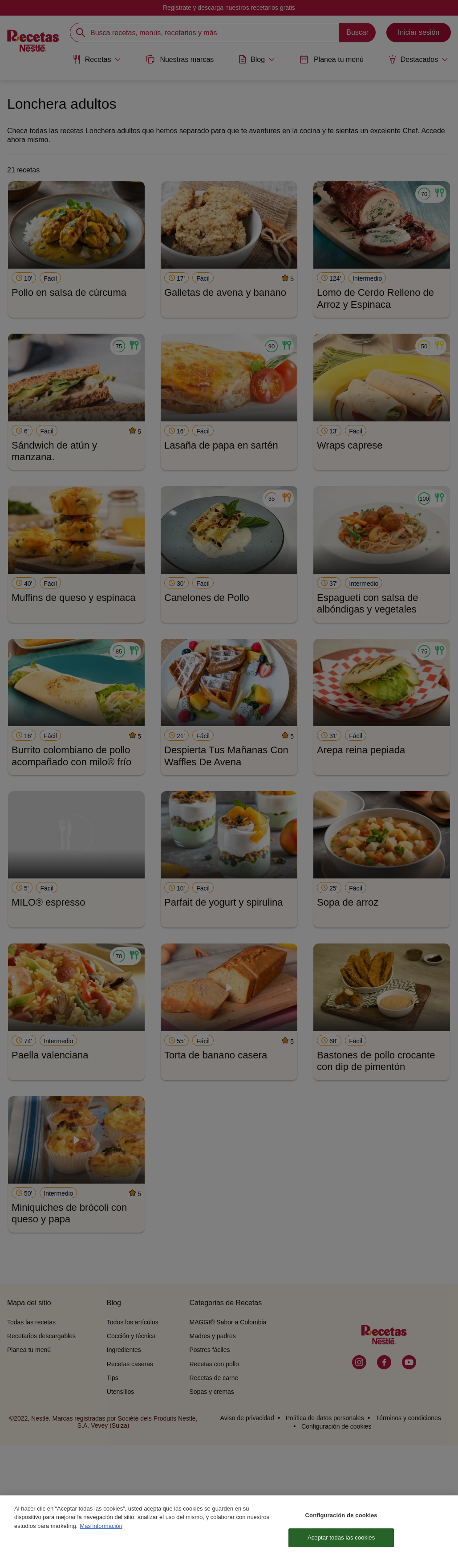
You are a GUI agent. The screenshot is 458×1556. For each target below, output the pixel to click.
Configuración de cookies (341, 1518)
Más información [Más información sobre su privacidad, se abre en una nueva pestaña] (101, 1528)
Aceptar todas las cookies (341, 1540)
